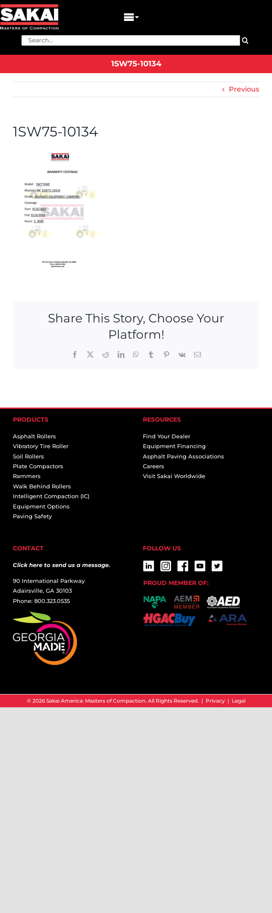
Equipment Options (41, 506)
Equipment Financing (174, 446)
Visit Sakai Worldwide (174, 476)
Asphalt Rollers (34, 436)
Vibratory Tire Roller (40, 446)
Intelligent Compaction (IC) (51, 496)
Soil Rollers (28, 456)
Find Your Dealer (166, 436)
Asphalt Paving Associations (183, 456)
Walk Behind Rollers (42, 486)
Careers (153, 466)
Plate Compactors (38, 466)
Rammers (27, 476)
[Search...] (130, 40)
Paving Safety (32, 516)
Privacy (215, 700)
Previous (244, 89)
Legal (238, 700)
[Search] (245, 40)
